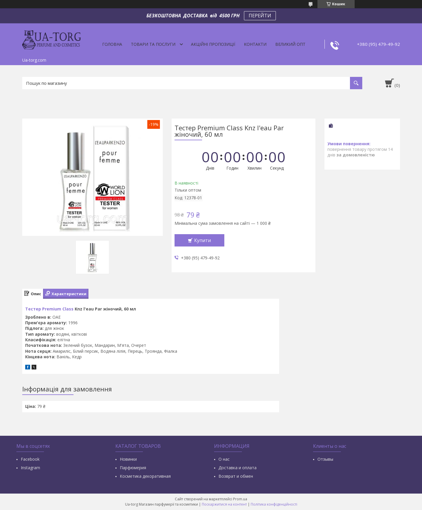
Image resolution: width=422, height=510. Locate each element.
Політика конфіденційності (274, 504)
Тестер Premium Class (49, 309)
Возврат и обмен (235, 476)
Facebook (30, 459)
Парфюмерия (133, 467)
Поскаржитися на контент (224, 504)
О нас (224, 459)
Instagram (30, 467)
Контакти (255, 44)
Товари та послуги (153, 44)
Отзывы (325, 459)
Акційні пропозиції (213, 44)
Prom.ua (240, 499)
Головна (112, 44)
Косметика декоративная (145, 476)
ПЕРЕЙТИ (260, 15)
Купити (202, 240)
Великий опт (290, 44)
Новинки (128, 459)
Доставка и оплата (237, 467)
